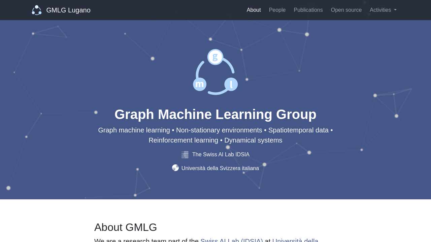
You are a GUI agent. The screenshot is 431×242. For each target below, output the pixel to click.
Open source (346, 10)
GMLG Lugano (61, 10)
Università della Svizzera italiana (215, 168)
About (254, 10)
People (277, 10)
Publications (308, 10)
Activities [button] (381, 10)
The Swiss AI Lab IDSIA (215, 154)
